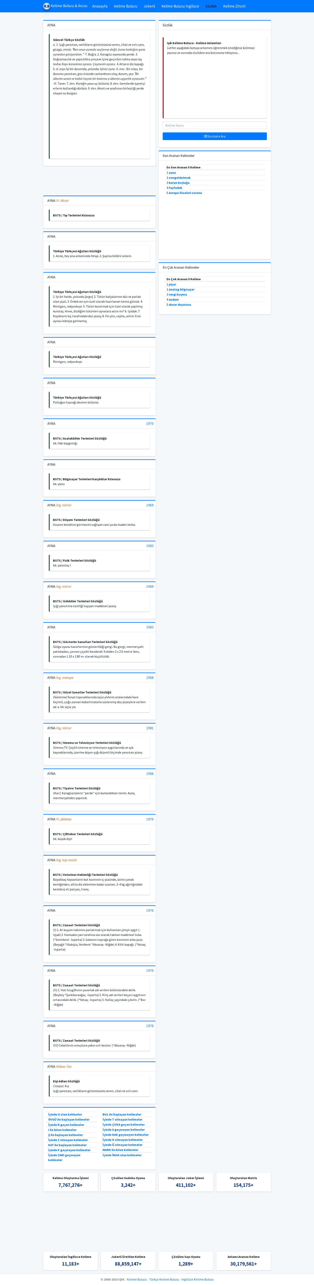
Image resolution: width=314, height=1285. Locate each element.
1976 (150, 910)
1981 (150, 728)
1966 (150, 774)
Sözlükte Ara (214, 136)
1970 (150, 424)
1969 (150, 505)
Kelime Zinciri (234, 6)
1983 (150, 546)
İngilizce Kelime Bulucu (197, 1279)
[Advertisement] (100, 127)
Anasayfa (99, 6)
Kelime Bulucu (125, 6)
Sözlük (211, 6)
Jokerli (149, 6)
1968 (150, 678)
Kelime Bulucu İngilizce (180, 6)
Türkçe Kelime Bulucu (164, 1279)
